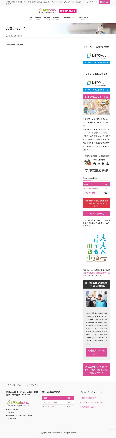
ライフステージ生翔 (91, 188)
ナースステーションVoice (92, 402)
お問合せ (104, 2)
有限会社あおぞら (89, 398)
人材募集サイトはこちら (96, 352)
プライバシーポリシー (15, 385)
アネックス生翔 (89, 193)
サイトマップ (31, 385)
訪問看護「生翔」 (89, 406)
